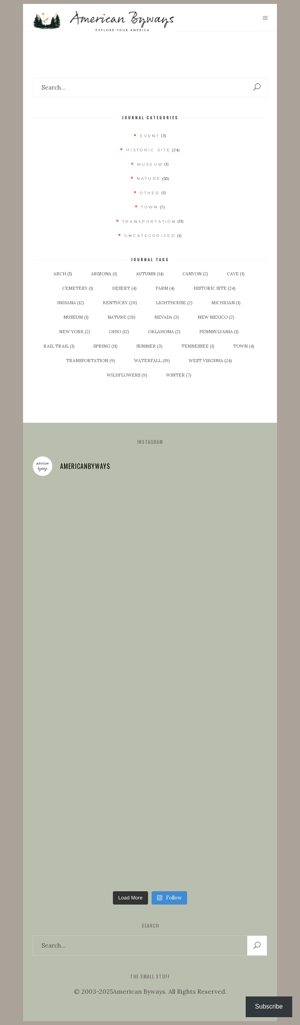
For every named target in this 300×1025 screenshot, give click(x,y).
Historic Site (148, 150)
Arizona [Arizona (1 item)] (104, 273)
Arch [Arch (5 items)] (63, 273)
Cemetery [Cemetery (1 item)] (77, 288)
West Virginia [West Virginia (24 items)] (210, 360)
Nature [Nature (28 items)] (121, 317)
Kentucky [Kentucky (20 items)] (120, 302)
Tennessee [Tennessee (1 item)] (197, 346)
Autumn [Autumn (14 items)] (149, 273)
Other (150, 193)
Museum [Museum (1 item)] (75, 317)
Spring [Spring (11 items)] (105, 346)
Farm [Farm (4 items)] (164, 288)
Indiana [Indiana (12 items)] (70, 302)
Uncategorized (150, 235)
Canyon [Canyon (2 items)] (195, 273)
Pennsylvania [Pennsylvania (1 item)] (218, 331)
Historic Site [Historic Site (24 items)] (214, 288)
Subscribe (269, 1006)
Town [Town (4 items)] (243, 346)
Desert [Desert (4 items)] (124, 288)
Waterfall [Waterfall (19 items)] (152, 360)
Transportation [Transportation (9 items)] (90, 360)
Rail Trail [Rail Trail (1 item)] (58, 346)
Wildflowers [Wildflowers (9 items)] (127, 375)
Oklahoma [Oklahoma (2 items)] (164, 331)
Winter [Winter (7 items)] (178, 375)
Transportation (149, 221)
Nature (149, 178)
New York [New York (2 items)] (74, 331)
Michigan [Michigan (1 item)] (225, 302)
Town (149, 207)
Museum (150, 164)
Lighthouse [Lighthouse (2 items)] (174, 302)
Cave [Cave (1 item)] (235, 273)
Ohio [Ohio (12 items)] (119, 331)
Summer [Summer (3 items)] (149, 346)
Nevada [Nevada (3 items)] (166, 317)
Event (150, 135)
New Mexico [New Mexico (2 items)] (216, 317)
